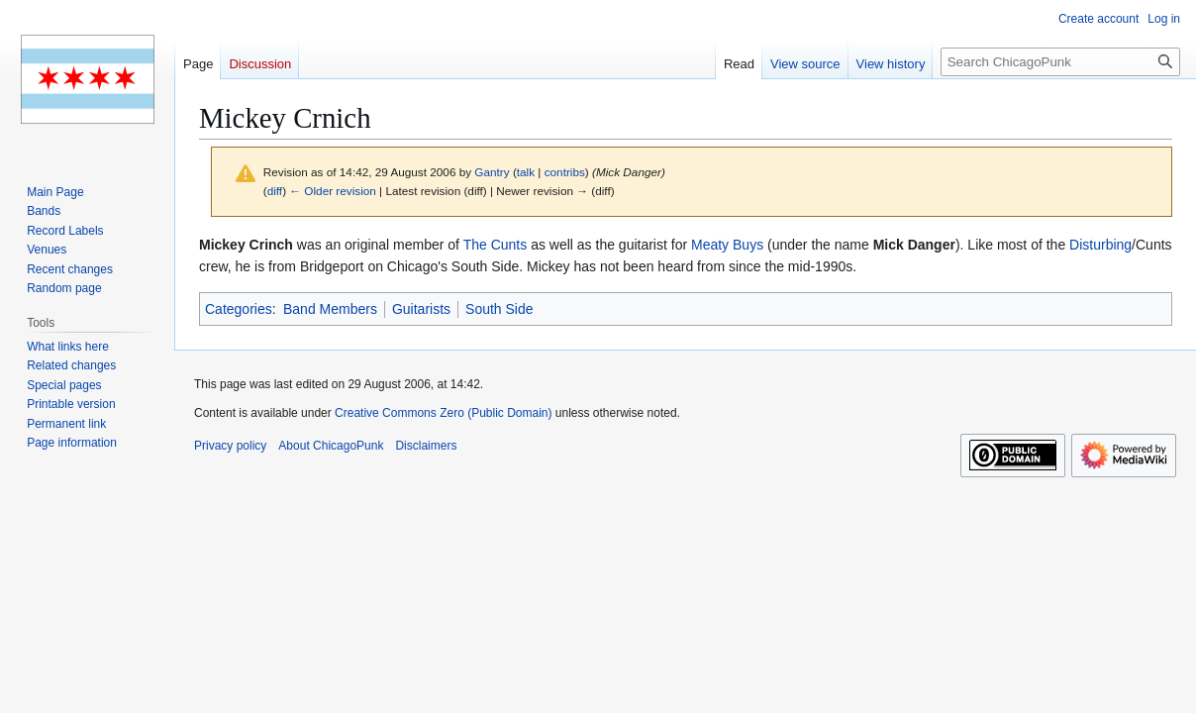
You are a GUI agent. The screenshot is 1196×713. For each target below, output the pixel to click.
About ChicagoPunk (330, 446)
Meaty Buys (727, 245)
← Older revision (332, 190)
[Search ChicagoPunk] (1060, 62)
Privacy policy (230, 446)
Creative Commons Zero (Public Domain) (443, 413)
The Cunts (495, 245)
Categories (238, 309)
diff (274, 190)
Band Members (330, 309)
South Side (499, 309)
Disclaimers (425, 446)
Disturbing (1100, 245)
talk (526, 171)
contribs (565, 171)
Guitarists (421, 309)
